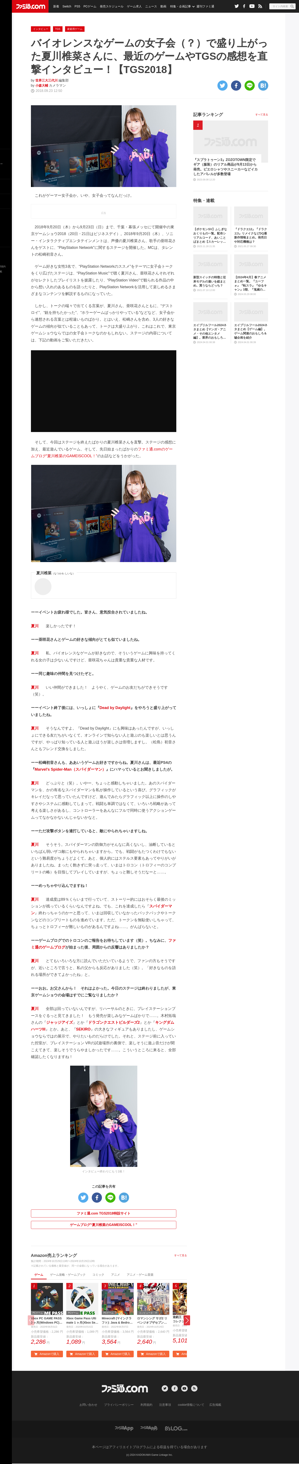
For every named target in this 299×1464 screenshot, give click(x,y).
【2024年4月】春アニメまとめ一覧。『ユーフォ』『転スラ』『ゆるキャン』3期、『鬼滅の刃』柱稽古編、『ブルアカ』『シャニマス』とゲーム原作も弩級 (250, 284)
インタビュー (40, 29)
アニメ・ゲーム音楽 (140, 1274)
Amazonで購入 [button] (46, 1355)
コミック (98, 1274)
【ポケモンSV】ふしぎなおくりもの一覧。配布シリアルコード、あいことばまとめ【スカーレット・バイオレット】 (210, 235)
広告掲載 (208, 1405)
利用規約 (147, 1405)
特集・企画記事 (177, 6)
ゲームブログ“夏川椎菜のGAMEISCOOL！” (103, 1225)
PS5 (76, 6)
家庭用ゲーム (74, 29)
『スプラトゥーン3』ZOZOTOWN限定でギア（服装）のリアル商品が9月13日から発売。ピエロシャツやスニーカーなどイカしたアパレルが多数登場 (225, 167)
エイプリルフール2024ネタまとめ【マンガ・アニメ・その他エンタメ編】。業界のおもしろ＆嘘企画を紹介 (210, 331)
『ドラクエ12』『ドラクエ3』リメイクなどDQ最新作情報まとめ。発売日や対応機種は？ (250, 235)
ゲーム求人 (132, 6)
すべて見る (180, 1255)
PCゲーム (88, 6)
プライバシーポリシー (122, 1405)
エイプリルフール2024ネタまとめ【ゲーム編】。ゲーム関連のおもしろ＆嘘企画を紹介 (250, 331)
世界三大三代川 (47, 80)
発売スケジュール (110, 6)
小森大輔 (42, 85)
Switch (66, 6)
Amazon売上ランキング (54, 1255)
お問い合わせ (95, 1405)
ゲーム (38, 1274)
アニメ (115, 1274)
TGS (57, 29)
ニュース (148, 6)
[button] (187, 1321)
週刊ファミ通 (202, 6)
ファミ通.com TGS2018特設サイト (104, 1213)
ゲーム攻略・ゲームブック (68, 1274)
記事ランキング (208, 114)
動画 (160, 6)
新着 (56, 6)
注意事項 (164, 1405)
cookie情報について (186, 1405)
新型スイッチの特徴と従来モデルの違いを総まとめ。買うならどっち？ (209, 281)
